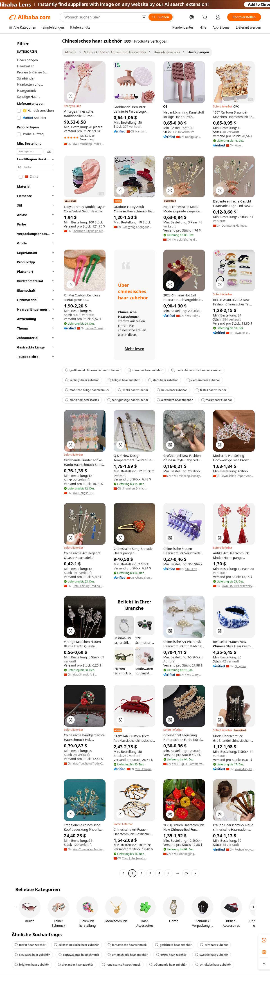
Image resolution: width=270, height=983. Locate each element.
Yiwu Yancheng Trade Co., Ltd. (89, 144)
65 (186, 873)
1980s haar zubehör (171, 955)
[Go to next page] (195, 873)
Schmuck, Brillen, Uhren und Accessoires (115, 52)
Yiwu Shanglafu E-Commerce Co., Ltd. (85, 674)
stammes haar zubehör (145, 370)
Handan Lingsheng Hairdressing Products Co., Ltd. (143, 131)
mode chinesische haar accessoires (196, 370)
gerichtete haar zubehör (173, 945)
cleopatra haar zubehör (32, 955)
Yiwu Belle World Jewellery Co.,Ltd (244, 333)
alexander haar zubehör (76, 965)
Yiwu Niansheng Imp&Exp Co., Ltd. (243, 145)
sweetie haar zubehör (211, 955)
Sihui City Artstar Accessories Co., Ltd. (192, 569)
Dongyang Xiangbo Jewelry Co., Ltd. (234, 226)
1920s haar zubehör (133, 390)
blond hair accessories (82, 400)
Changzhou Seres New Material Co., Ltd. (143, 578)
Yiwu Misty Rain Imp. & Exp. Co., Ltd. (244, 769)
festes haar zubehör (211, 390)
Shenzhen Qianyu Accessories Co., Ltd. (135, 488)
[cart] (205, 18)
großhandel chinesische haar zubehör (92, 370)
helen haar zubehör (172, 390)
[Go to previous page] (123, 873)
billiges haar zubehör (124, 380)
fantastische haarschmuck (127, 945)
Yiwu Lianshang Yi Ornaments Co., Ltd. (185, 239)
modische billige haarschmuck (87, 390)
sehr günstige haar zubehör (127, 400)
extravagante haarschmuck (78, 955)
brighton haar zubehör (32, 965)
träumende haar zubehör (168, 965)
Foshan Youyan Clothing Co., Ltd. (244, 849)
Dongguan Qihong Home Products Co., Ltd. (194, 137)
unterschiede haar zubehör (128, 955)
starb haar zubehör (163, 380)
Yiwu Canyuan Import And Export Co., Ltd (144, 769)
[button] (144, 17)
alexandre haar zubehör (175, 400)
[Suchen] (160, 17)
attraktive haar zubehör (213, 965)
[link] (264, 940)
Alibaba (70, 52)
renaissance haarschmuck (121, 965)
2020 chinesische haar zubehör (76, 945)
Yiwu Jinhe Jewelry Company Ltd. (133, 858)
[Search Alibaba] (101, 17)
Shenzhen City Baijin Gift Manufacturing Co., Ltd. (88, 231)
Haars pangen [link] (198, 52)
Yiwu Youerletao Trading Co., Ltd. (88, 849)
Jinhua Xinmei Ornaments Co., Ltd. (95, 328)
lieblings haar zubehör (82, 380)
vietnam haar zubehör (203, 380)
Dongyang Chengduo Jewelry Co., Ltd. (135, 227)
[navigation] (34, 457)
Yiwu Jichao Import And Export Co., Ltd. (236, 476)
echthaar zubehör (214, 945)
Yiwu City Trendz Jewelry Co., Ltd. (237, 586)
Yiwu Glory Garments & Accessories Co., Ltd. (192, 675)
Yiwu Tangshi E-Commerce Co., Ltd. (85, 493)
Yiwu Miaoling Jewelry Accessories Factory (186, 476)
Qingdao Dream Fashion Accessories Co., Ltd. (244, 666)
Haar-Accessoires (167, 52)
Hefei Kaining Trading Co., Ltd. (89, 586)
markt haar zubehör (216, 400)
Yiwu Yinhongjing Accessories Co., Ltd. (185, 854)
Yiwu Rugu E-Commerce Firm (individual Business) (188, 764)
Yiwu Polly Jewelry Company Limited (191, 316)
